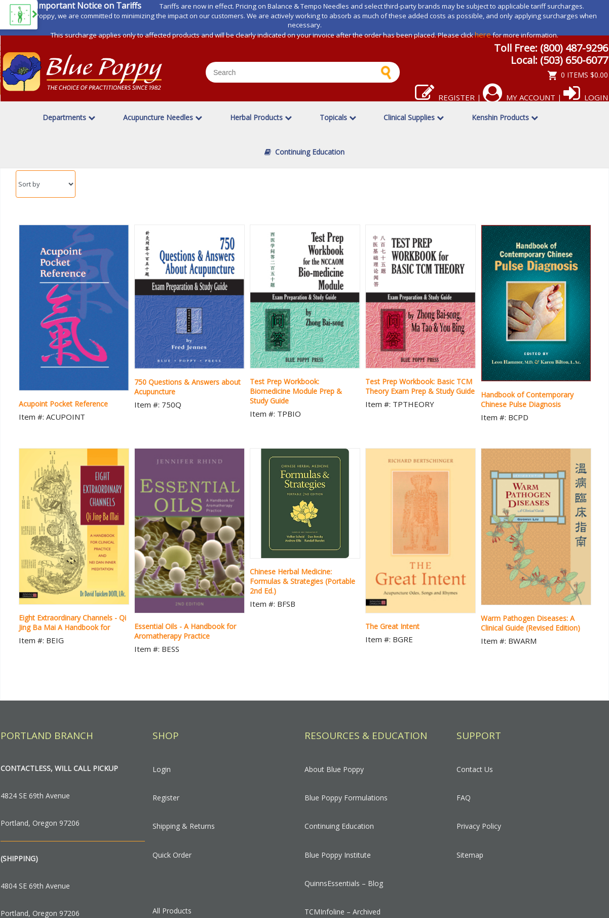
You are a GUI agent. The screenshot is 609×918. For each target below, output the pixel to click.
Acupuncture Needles (162, 117)
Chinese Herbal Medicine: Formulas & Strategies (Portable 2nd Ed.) (302, 581)
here (483, 34)
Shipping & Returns (184, 826)
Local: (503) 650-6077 (559, 60)
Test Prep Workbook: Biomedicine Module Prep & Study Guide (296, 391)
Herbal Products (261, 117)
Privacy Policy (478, 826)
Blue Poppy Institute (337, 855)
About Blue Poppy (334, 769)
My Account (519, 97)
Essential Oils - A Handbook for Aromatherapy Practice (185, 631)
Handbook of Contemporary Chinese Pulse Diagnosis (527, 399)
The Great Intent (392, 626)
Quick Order (172, 855)
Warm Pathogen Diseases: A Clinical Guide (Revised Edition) (530, 623)
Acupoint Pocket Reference (63, 404)
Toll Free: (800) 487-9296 (551, 48)
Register (445, 97)
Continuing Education (304, 152)
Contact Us (474, 769)
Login (585, 97)
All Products (172, 910)
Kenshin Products (505, 117)
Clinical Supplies (414, 117)
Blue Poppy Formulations (346, 797)
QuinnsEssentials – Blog (343, 883)
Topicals (338, 117)
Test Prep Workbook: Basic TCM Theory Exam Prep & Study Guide (420, 386)
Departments (69, 117)
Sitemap (469, 855)
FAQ (463, 797)
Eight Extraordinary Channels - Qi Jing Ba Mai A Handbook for (72, 622)
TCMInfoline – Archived (342, 911)
